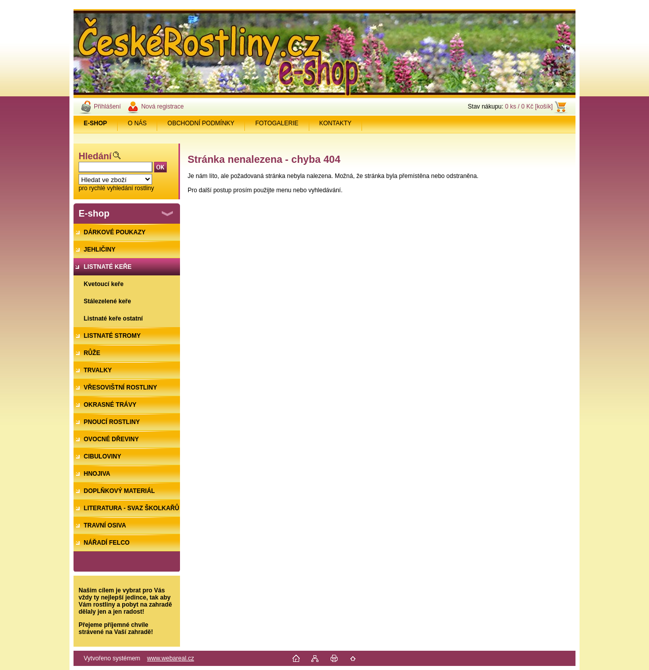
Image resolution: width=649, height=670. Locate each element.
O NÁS (137, 123)
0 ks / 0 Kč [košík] (529, 106)
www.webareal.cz (170, 658)
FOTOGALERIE (276, 123)
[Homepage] (96, 123)
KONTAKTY (335, 123)
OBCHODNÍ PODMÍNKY (200, 123)
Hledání (95, 156)
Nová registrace (162, 106)
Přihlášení (107, 106)
